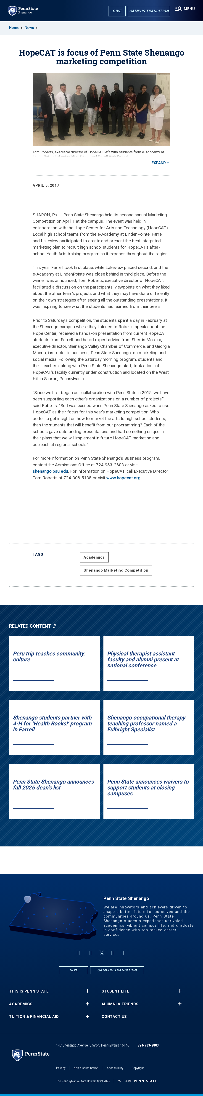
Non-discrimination (86, 1068)
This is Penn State (29, 991)
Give (116, 11)
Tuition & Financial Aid (34, 1016)
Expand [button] (159, 163)
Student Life (115, 991)
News (29, 28)
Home (14, 28)
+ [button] (87, 991)
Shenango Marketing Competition (116, 570)
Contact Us (114, 1016)
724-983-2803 (148, 1045)
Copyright (138, 1068)
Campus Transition (149, 11)
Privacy (61, 1068)
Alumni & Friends (120, 1004)
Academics (94, 557)
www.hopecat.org (123, 477)
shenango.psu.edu (50, 471)
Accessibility (115, 1068)
